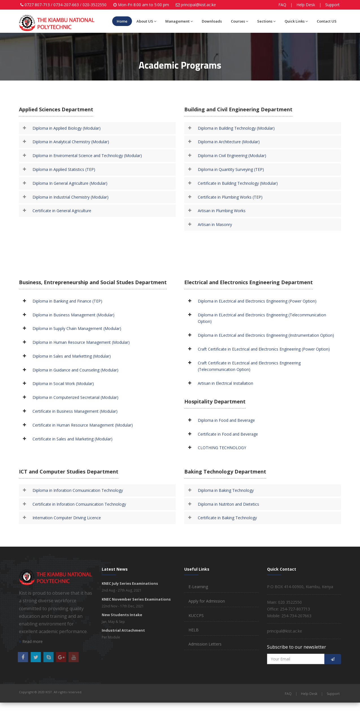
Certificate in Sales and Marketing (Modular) (72, 439)
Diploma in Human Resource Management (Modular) (81, 342)
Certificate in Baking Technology (227, 517)
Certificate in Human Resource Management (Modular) (82, 425)
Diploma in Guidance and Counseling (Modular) (75, 370)
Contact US (327, 21)
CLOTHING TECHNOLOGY (222, 447)
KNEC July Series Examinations (130, 583)
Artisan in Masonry (215, 224)
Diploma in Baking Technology (226, 490)
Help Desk (305, 4)
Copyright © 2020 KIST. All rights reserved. (50, 692)
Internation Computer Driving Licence (66, 517)
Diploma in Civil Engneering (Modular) (232, 155)
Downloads (212, 21)
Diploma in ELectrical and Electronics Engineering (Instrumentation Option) (266, 335)
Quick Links (296, 21)
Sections (266, 21)
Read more (31, 641)
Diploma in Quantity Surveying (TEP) (231, 169)
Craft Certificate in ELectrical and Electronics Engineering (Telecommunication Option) (249, 366)
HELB (193, 630)
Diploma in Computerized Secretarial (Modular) (75, 397)
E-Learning (198, 586)
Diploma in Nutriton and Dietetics (228, 504)
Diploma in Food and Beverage (226, 420)
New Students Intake (122, 614)
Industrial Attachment (123, 630)
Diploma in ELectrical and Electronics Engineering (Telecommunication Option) (262, 318)
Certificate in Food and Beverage (228, 434)
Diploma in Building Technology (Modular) (236, 128)
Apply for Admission (206, 601)
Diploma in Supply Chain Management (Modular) (76, 328)
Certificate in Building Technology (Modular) (238, 183)
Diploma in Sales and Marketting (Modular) (71, 356)
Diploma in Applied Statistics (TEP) (63, 169)
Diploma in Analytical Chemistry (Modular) (70, 141)
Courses (239, 21)
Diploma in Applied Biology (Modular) (66, 128)
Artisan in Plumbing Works (222, 210)
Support (332, 4)
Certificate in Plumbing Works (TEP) (230, 197)
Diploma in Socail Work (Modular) (63, 383)
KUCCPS (196, 615)
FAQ (282, 4)
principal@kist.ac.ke (198, 4)
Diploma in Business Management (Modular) (73, 315)
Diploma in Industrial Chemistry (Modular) (70, 197)
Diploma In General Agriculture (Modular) (69, 183)
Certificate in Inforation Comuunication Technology (79, 504)
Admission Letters (205, 644)
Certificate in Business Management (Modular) (75, 411)
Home (122, 21)
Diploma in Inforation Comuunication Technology (77, 490)
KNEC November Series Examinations (136, 599)
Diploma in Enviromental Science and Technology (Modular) (87, 155)
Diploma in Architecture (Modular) (229, 141)
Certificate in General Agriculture (61, 210)
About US (146, 21)
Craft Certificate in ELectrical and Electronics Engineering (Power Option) (264, 349)
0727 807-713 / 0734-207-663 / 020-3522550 (66, 4)
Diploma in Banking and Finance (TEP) (67, 301)
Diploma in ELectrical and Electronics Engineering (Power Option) (257, 301)
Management (179, 21)
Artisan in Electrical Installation (225, 383)
